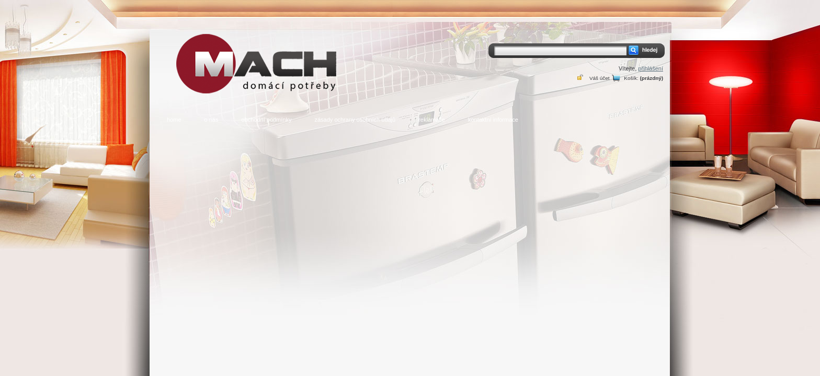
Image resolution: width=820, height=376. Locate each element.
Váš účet (599, 78)
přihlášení (650, 68)
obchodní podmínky (266, 119)
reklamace (431, 119)
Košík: (631, 78)
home (174, 119)
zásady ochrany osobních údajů (354, 119)
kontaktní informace (493, 119)
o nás (211, 119)
